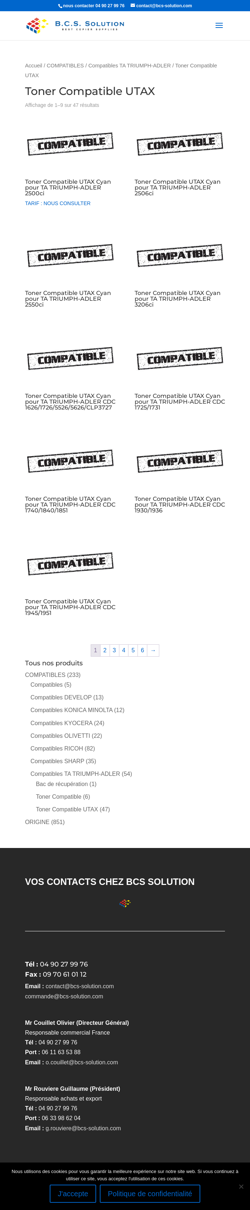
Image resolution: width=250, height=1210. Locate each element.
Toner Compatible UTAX (67, 809)
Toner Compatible (58, 797)
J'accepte (73, 1194)
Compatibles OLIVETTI (60, 736)
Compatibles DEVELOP (61, 697)
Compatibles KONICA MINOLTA (71, 710)
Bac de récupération (62, 784)
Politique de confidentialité (150, 1194)
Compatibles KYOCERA (61, 723)
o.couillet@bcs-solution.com (82, 1062)
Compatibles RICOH (56, 748)
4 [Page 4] (124, 650)
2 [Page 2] (105, 650)
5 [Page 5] (133, 650)
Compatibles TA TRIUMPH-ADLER (129, 65)
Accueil (33, 65)
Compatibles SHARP (57, 761)
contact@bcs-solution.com (80, 986)
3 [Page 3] (114, 650)
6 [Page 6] (142, 650)
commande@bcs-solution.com (64, 996)
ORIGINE (37, 822)
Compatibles (46, 685)
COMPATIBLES (65, 65)
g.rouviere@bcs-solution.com (83, 1128)
